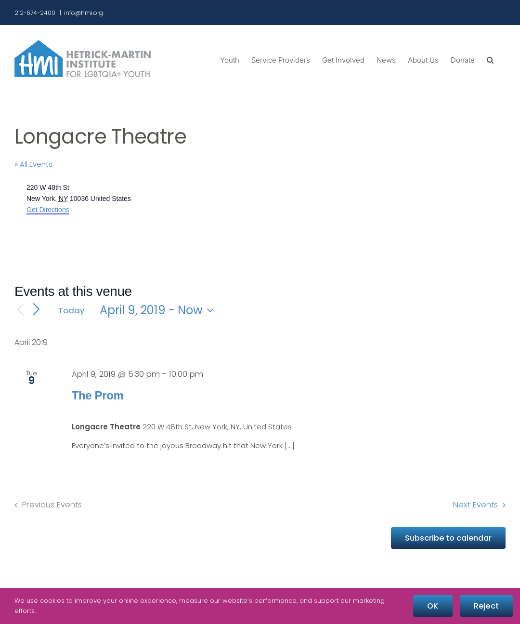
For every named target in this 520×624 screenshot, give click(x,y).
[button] (490, 59)
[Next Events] (36, 310)
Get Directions (47, 209)
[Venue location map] (382, 218)
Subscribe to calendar (448, 538)
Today (71, 310)
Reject (486, 605)
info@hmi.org (83, 13)
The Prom (98, 395)
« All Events (33, 164)
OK (432, 605)
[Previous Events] (20, 311)
